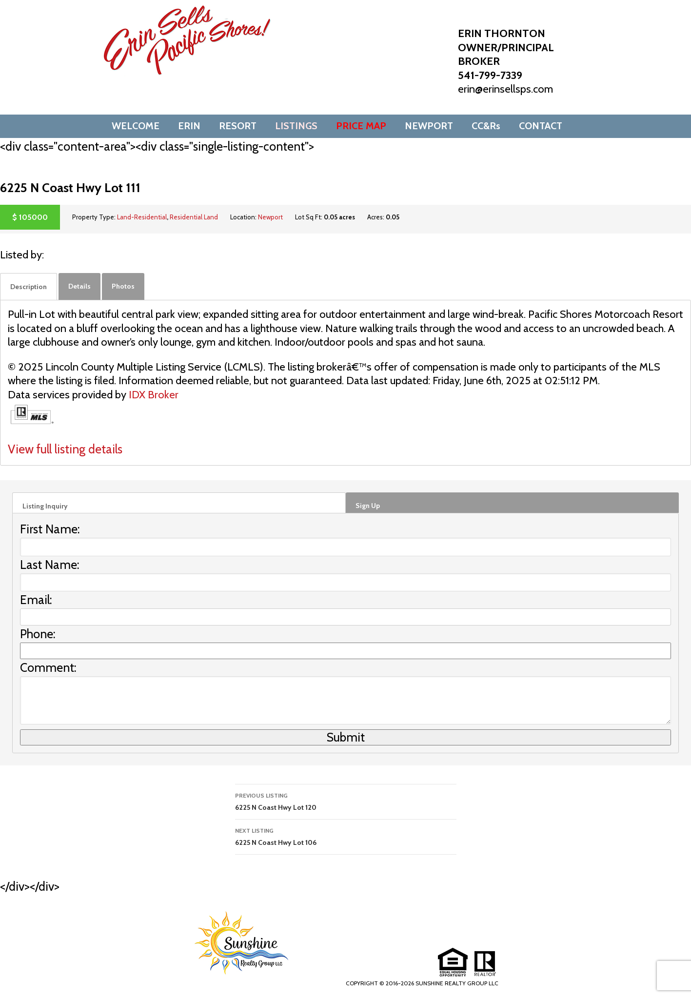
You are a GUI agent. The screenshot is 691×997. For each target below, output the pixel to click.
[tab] (28, 286)
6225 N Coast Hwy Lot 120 (345, 801)
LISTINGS (296, 126)
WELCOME (135, 126)
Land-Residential (142, 217)
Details (79, 286)
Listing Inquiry (45, 506)
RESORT (238, 126)
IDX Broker (153, 394)
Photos (123, 286)
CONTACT (540, 126)
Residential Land (194, 217)
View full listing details (65, 449)
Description (28, 286)
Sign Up (367, 505)
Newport (270, 217)
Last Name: (49, 564)
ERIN (189, 126)
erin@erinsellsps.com (505, 89)
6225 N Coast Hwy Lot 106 (345, 836)
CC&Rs (486, 126)
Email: (36, 599)
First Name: (50, 529)
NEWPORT (429, 126)
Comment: (48, 667)
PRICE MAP (361, 126)
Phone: (38, 633)
